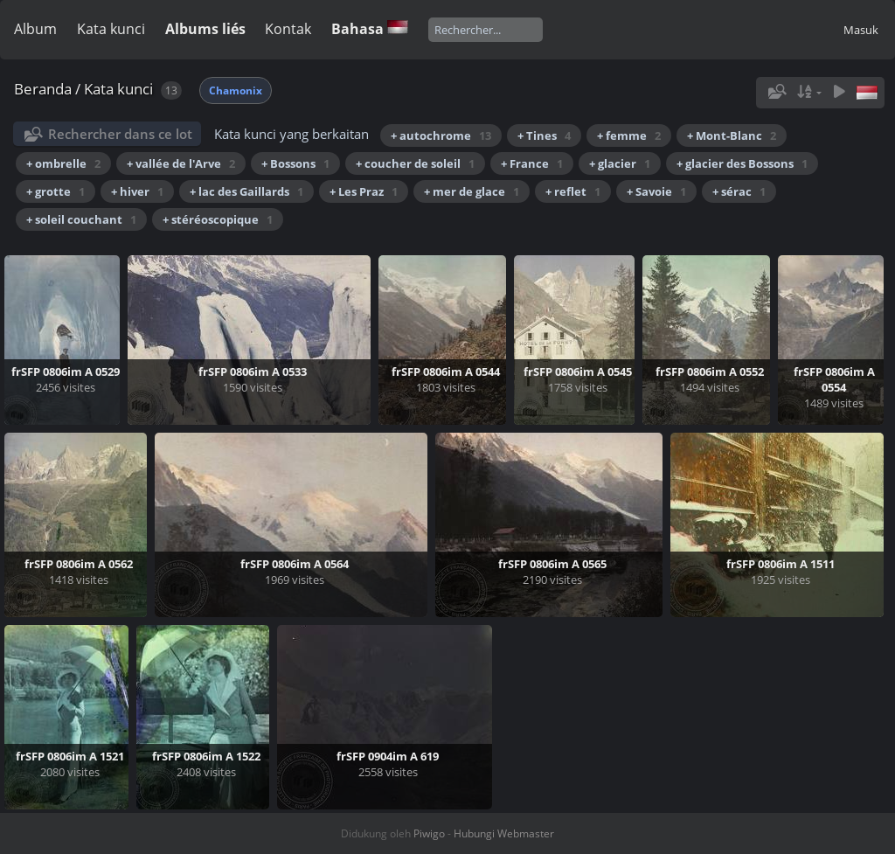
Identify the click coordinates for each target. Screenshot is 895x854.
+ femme (629, 135)
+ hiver (137, 191)
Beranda (43, 89)
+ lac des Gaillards (246, 191)
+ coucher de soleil (415, 163)
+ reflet (572, 191)
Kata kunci (111, 28)
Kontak (288, 28)
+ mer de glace (471, 191)
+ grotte (55, 191)
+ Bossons (295, 163)
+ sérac (739, 191)
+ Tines (544, 135)
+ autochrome (441, 135)
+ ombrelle (63, 163)
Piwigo (429, 833)
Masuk (860, 30)
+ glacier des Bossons (742, 163)
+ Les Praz (364, 191)
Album (35, 28)
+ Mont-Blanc (731, 135)
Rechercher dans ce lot (120, 133)
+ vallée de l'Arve (181, 163)
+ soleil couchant (81, 219)
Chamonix (235, 90)
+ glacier (619, 163)
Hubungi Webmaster (504, 833)
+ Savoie (656, 191)
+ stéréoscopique (218, 219)
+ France (532, 163)
